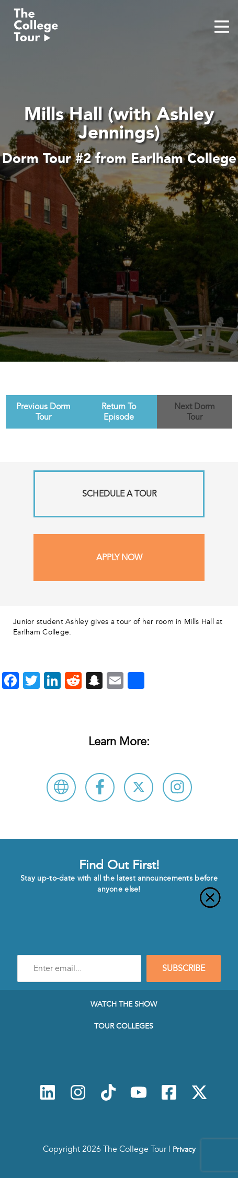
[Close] (119, 903)
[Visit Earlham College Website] (61, 787)
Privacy (184, 1149)
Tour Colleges (123, 1026)
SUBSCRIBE (183, 968)
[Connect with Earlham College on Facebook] (100, 787)
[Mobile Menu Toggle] (222, 27)
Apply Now (119, 557)
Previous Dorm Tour (43, 411)
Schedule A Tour (119, 494)
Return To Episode (118, 411)
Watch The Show (123, 1004)
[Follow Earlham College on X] (138, 787)
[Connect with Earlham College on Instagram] (177, 787)
